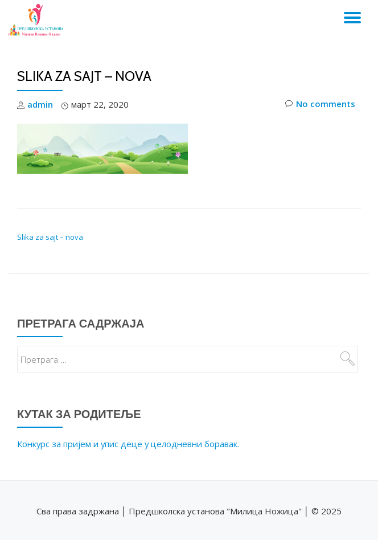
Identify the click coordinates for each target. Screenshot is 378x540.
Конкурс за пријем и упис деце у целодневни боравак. (129, 442)
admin (40, 104)
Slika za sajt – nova (50, 236)
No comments (320, 104)
